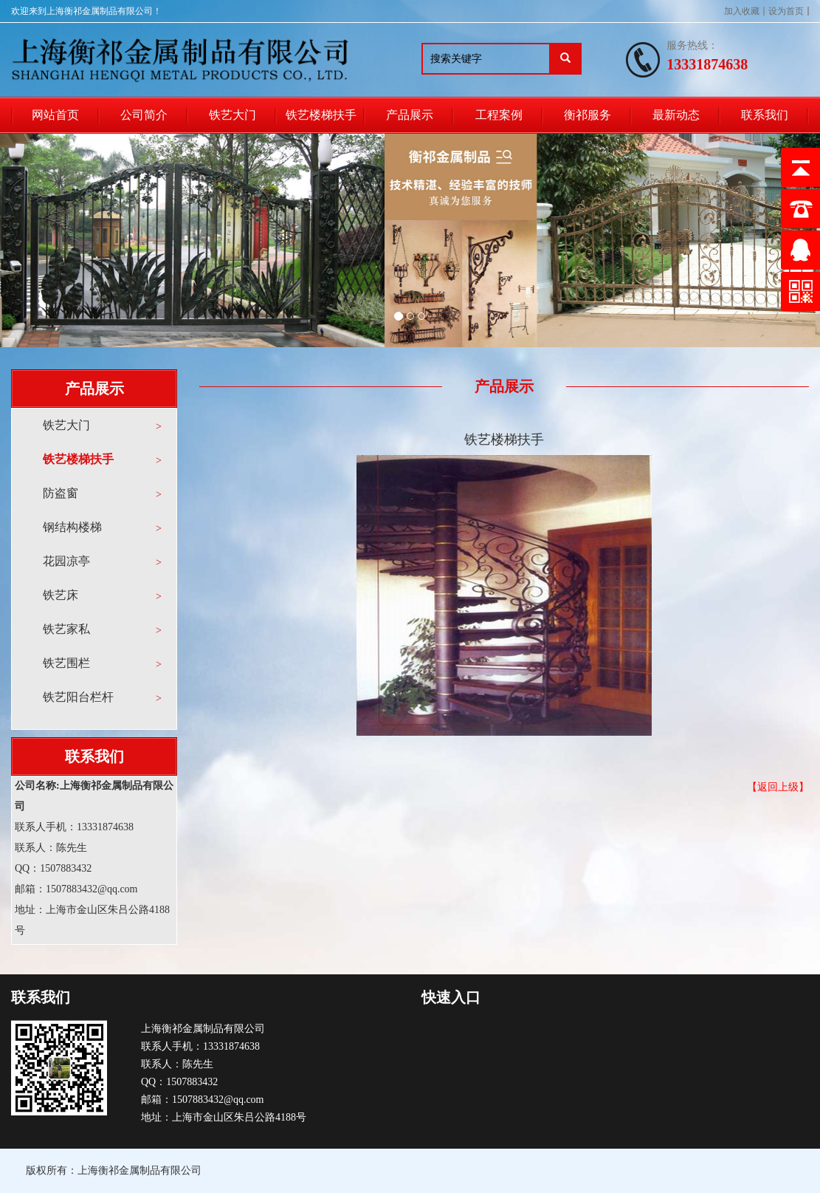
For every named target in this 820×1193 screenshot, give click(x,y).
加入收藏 (741, 11)
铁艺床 (60, 595)
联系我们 (764, 115)
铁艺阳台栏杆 (78, 697)
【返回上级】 (778, 787)
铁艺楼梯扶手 (321, 115)
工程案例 (499, 115)
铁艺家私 (66, 629)
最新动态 (676, 115)
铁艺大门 (232, 115)
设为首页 (786, 11)
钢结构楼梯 (72, 527)
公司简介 (144, 115)
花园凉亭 (66, 561)
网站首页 (55, 115)
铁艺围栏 (66, 663)
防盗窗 (60, 493)
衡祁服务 (587, 115)
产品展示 (409, 115)
